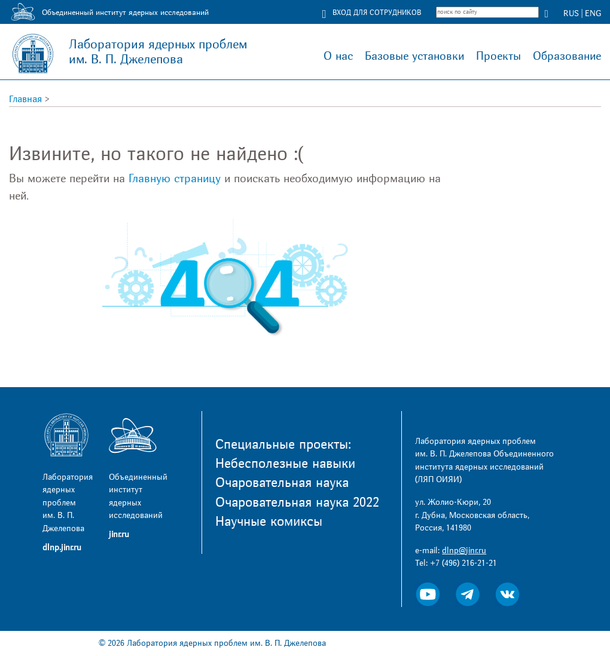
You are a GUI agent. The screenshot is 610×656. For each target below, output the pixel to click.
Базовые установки (414, 56)
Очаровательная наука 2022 (297, 502)
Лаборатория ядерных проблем (158, 52)
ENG (593, 13)
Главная (25, 99)
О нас (338, 56)
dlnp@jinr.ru (464, 550)
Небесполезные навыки (285, 463)
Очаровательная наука (282, 483)
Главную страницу (175, 178)
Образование (567, 56)
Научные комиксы (268, 521)
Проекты (498, 56)
